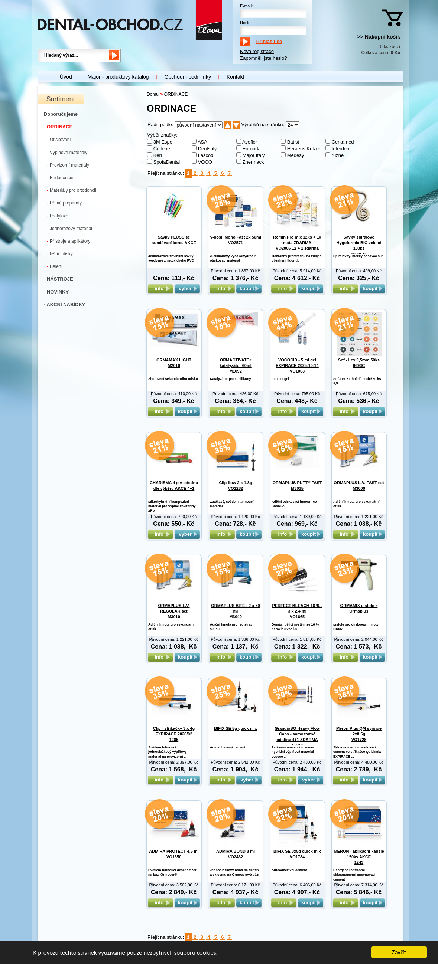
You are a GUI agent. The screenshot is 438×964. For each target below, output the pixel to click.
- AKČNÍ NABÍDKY (64, 304)
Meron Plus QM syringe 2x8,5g (359, 734)
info (160, 288)
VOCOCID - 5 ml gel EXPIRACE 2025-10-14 (297, 366)
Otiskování (59, 139)
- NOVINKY (56, 292)
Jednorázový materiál (69, 228)
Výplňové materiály (67, 152)
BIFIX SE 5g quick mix (235, 728)
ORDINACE (176, 94)
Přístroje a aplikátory (68, 241)
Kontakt (235, 77)
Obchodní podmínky (188, 77)
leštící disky (60, 253)
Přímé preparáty (64, 203)
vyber (187, 288)
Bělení (54, 266)
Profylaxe (57, 216)
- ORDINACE (58, 126)
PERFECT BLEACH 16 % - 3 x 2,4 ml (297, 611)
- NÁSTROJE (58, 279)
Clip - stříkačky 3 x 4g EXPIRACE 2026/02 (174, 734)
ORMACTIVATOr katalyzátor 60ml (236, 366)
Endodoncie (60, 177)
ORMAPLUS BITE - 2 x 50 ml (235, 611)
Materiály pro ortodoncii (71, 190)
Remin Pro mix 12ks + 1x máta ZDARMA (297, 243)
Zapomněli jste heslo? (263, 58)
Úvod (66, 77)
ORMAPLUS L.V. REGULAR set (173, 611)
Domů (153, 94)
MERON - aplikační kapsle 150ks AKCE (359, 857)
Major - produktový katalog (118, 77)
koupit (249, 288)
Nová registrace (257, 51)
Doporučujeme (61, 114)
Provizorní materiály (68, 165)
